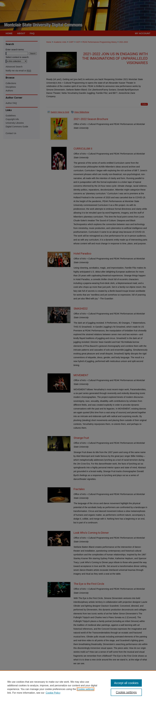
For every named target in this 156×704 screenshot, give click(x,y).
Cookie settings (85, 689)
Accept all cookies (126, 683)
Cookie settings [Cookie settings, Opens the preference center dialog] (126, 692)
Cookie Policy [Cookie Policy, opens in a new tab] (53, 692)
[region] (78, 687)
